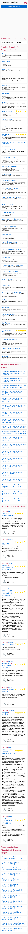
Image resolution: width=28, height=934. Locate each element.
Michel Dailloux (7, 119)
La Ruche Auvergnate (9, 226)
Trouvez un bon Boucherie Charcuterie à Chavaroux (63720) (13, 868)
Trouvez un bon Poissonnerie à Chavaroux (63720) (12, 907)
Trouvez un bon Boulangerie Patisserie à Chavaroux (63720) (12, 857)
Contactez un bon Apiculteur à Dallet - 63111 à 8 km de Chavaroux (12, 453)
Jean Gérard (6, 285)
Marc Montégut (7, 234)
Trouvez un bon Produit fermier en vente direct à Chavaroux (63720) (13, 923)
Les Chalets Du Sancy (9, 242)
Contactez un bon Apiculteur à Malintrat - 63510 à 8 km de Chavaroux (12, 467)
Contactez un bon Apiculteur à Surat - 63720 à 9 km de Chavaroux (14, 480)
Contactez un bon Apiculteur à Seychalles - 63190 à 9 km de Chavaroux (12, 493)
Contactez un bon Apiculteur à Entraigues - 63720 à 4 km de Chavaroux (12, 380)
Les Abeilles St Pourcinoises (11, 249)
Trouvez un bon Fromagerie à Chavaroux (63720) (12, 890)
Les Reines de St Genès (10, 149)
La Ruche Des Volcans (6, 331)
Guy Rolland (6, 323)
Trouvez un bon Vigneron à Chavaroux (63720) (11, 896)
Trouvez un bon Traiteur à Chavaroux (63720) (10, 863)
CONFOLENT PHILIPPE (10, 271)
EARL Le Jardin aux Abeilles (11, 197)
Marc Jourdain (6, 85)
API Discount (6, 257)
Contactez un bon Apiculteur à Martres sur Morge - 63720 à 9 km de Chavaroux (13, 486)
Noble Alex (5, 307)
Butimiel (4, 102)
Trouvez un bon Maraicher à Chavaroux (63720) (11, 912)
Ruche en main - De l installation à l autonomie (14, 143)
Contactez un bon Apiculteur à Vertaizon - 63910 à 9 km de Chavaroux (12, 474)
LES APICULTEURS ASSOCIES (7, 750)
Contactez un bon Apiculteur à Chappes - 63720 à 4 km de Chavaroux (12, 392)
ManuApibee (6, 61)
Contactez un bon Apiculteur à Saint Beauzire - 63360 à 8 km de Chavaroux (14, 446)
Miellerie (4, 76)
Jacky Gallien (6, 69)
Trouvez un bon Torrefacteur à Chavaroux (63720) (12, 929)
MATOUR (5, 544)
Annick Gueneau (7, 279)
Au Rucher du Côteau (9, 157)
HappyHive (5, 53)
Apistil (4, 126)
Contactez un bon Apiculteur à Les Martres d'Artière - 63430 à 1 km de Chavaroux (14, 373)
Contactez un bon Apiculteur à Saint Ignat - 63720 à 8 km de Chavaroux (14, 432)
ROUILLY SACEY (8, 515)
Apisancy (5, 356)
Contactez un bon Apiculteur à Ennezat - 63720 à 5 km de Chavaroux (12, 413)
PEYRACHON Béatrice (6, 135)
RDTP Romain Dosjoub (10, 188)
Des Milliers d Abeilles (9, 166)
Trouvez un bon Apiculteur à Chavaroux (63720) (11, 918)
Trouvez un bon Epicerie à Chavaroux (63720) (11, 874)
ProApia (4, 300)
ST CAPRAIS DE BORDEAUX (7, 593)
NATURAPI (5, 93)
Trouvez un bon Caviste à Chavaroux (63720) (10, 879)
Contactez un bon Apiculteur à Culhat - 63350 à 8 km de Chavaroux (12, 460)
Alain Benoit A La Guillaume (11, 219)
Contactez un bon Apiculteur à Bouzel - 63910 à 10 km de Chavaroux (12, 500)
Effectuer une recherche (14, 6)
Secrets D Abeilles (8, 212)
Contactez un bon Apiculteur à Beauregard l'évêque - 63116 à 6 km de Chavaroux (13, 420)
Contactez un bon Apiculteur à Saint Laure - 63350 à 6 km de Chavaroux (14, 427)
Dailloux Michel (7, 111)
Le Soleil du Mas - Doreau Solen (13, 265)
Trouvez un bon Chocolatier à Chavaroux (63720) (12, 901)
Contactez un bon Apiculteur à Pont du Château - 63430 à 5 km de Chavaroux (14, 406)
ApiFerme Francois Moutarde (12, 292)
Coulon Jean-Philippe (9, 180)
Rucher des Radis (8, 204)
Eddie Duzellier (7, 174)
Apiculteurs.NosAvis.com (10, 2)
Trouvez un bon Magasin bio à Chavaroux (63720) (12, 885)
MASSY (11, 645)
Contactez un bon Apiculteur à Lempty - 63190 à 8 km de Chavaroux (12, 438)
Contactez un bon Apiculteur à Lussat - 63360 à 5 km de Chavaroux (12, 399)
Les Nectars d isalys (8, 314)
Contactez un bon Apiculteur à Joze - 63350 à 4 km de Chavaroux (14, 386)
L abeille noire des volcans (11, 348)
